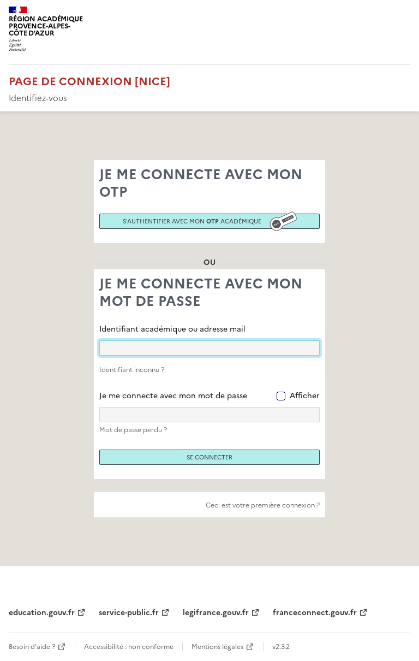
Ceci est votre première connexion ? (263, 505)
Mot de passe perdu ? (133, 430)
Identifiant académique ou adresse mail (172, 329)
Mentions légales (217, 647)
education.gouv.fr (42, 612)
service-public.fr (129, 612)
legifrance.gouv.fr (216, 612)
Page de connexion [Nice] (89, 81)
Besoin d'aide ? (32, 647)
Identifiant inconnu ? (131, 370)
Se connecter (209, 457)
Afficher (305, 396)
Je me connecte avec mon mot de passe (173, 396)
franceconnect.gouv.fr (315, 612)
